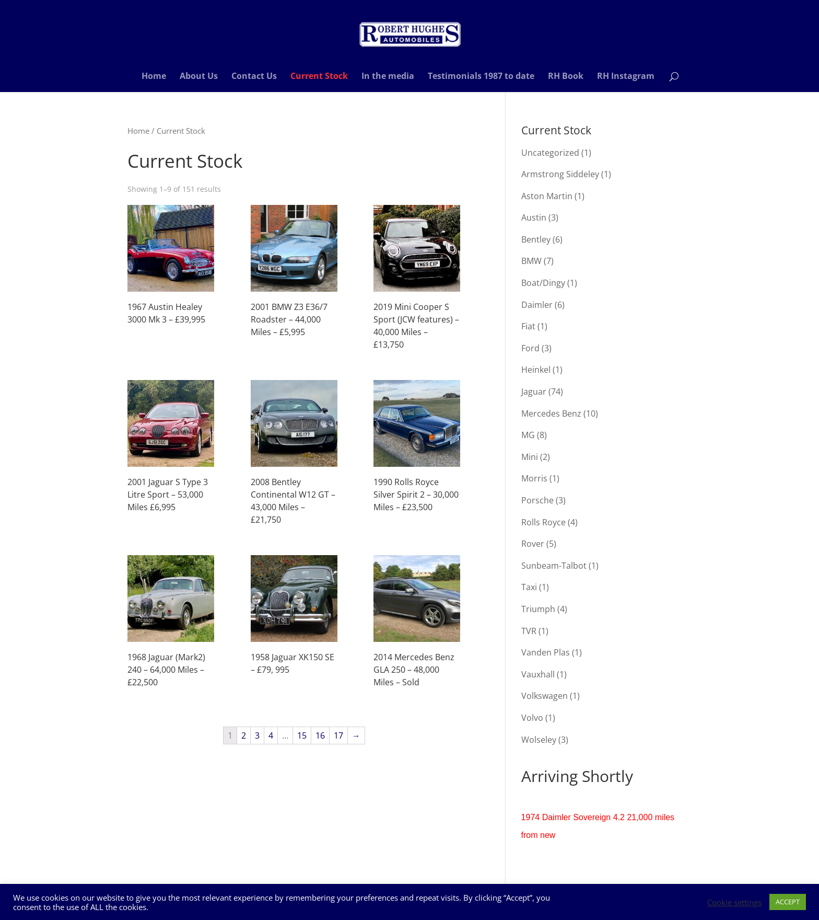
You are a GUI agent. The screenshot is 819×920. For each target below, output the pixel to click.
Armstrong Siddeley (560, 174)
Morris (534, 478)
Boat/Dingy (543, 283)
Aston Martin (546, 196)
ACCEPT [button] (788, 901)
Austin (533, 217)
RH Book (565, 77)
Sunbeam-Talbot (554, 565)
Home (154, 77)
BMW (531, 261)
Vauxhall (538, 674)
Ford (530, 348)
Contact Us (254, 77)
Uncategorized (550, 152)
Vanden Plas (545, 652)
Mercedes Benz (551, 413)
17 (338, 735)
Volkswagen (544, 696)
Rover (532, 543)
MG (528, 435)
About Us (199, 77)
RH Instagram (625, 77)
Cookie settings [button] (734, 902)
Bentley (536, 239)
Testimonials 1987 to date (481, 77)
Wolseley (538, 739)
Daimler (537, 304)
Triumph (538, 609)
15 (302, 735)
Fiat (528, 326)
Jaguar (533, 391)
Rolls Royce (543, 522)
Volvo (532, 717)
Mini (529, 457)
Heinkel (536, 369)
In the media (387, 77)
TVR (528, 631)
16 (320, 735)
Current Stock (319, 77)
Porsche (537, 500)
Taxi (529, 587)
